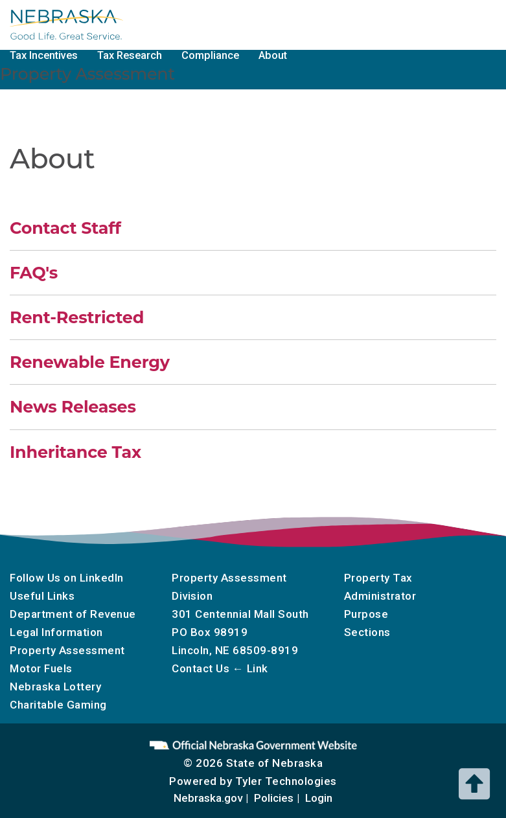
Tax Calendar (255, 23)
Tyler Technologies (286, 781)
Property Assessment (67, 650)
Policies (273, 797)
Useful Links (42, 595)
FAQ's (34, 272)
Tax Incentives (44, 55)
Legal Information (56, 632)
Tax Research (129, 55)
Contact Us (200, 668)
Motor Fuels (335, 23)
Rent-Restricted (77, 317)
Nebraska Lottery (55, 686)
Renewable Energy (90, 362)
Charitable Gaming (428, 23)
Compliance (210, 55)
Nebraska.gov (208, 797)
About (273, 55)
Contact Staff (65, 228)
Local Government (161, 23)
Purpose (366, 614)
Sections (367, 632)
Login (318, 797)
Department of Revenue (73, 614)
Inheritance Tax (75, 452)
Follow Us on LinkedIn (67, 577)
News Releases (73, 406)
